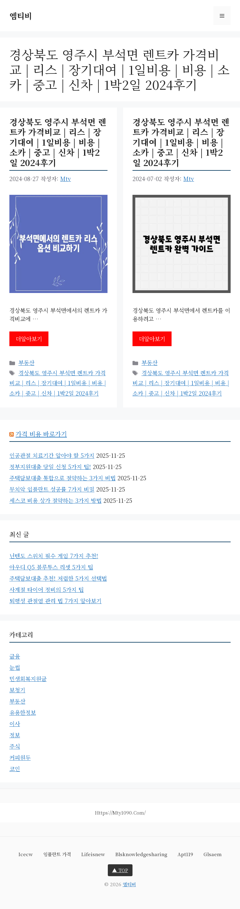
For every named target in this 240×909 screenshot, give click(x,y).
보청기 (17, 690)
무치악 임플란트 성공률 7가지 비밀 (51, 489)
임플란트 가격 (57, 854)
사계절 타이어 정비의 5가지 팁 (46, 589)
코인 (14, 769)
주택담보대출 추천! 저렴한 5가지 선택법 (58, 578)
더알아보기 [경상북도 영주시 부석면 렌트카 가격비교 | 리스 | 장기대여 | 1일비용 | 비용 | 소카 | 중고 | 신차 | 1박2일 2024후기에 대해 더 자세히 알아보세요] (29, 339)
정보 (14, 735)
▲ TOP (120, 870)
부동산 (26, 362)
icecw (25, 854)
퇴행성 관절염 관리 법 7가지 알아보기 (55, 601)
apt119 (185, 854)
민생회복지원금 (28, 678)
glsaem (212, 854)
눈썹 (14, 667)
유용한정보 (22, 712)
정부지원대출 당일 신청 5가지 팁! (50, 466)
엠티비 (20, 15)
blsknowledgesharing (141, 854)
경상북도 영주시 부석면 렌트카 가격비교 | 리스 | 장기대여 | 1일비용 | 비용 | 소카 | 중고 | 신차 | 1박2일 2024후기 (57, 142)
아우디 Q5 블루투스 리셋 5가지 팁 (51, 567)
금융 (14, 656)
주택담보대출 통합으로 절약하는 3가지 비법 (62, 478)
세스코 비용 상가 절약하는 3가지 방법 (55, 500)
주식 (14, 746)
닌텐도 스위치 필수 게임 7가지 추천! (53, 556)
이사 (14, 724)
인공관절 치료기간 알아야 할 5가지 (51, 455)
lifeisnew (93, 854)
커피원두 (20, 757)
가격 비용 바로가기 (41, 433)
